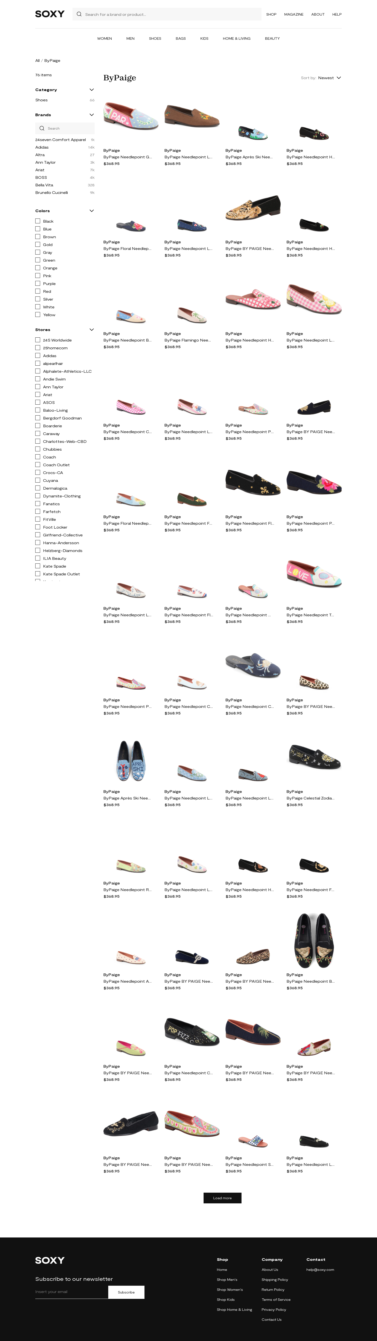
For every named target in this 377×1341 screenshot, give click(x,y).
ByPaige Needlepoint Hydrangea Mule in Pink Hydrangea (249, 340)
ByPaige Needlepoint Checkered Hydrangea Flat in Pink (127, 431)
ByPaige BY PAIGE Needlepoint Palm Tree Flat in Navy (249, 1072)
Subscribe (126, 1292)
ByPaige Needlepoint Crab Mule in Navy (249, 706)
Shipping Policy (275, 1279)
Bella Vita (44, 184)
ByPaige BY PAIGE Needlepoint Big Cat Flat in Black (249, 248)
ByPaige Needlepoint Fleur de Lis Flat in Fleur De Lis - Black (249, 523)
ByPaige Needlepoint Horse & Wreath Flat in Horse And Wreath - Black (249, 889)
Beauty (272, 38)
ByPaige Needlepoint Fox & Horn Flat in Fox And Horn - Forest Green (188, 523)
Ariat (40, 169)
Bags (181, 38)
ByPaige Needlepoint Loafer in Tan (127, 614)
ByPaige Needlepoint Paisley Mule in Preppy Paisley (249, 431)
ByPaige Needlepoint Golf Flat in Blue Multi (127, 156)
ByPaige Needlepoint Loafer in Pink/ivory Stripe (188, 431)
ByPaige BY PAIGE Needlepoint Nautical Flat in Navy (188, 981)
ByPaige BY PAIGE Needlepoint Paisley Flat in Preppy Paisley (188, 1164)
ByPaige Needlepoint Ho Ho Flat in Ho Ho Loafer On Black (311, 156)
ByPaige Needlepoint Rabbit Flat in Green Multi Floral (127, 889)
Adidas (42, 147)
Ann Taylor (45, 162)
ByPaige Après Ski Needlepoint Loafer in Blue (127, 798)
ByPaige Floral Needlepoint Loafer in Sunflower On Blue (127, 523)
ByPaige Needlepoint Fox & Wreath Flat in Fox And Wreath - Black (311, 889)
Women (104, 38)
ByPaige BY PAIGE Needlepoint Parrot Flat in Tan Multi (311, 1072)
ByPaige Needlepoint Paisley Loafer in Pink (127, 706)
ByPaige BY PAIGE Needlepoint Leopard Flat (311, 706)
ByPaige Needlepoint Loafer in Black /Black (311, 1164)
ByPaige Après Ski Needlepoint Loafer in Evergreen (249, 156)
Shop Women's (230, 1289)
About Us (270, 1269)
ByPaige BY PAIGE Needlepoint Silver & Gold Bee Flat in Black (127, 1164)
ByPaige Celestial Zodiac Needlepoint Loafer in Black (311, 798)
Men (130, 38)
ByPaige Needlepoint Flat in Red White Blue (188, 614)
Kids (204, 38)
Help (337, 14)
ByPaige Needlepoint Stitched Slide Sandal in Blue (249, 1164)
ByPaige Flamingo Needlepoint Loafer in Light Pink (188, 340)
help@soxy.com (320, 1269)
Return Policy (273, 1289)
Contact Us (272, 1319)
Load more (222, 1198)
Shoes (155, 38)
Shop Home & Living (234, 1309)
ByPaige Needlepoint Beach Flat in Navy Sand (127, 340)
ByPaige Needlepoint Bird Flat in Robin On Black (311, 981)
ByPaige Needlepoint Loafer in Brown (188, 156)
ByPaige (111, 150)
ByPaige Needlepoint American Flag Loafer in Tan (127, 981)
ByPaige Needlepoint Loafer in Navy (188, 248)
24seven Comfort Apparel (60, 139)
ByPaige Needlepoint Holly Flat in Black (311, 248)
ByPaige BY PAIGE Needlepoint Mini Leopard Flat (249, 981)
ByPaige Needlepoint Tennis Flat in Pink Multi (311, 614)
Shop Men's (227, 1279)
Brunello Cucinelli (51, 192)
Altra (40, 154)
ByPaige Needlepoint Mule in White (249, 614)
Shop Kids (226, 1299)
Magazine (294, 14)
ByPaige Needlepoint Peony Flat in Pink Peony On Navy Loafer (311, 523)
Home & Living (237, 38)
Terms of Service (276, 1299)
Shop (271, 14)
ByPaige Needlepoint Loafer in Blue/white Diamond (188, 798)
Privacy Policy (274, 1309)
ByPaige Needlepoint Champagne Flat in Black (188, 1072)
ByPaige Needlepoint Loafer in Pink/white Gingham (311, 340)
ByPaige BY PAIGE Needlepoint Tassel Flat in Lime (127, 1072)
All (37, 60)
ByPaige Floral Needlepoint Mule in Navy (127, 248)
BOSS (41, 177)
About (318, 14)
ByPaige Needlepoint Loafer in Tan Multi (188, 889)
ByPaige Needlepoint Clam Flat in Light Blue (188, 706)
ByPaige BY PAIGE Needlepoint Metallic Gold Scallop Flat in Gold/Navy (311, 431)
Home (222, 1269)
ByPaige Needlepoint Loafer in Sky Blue (249, 798)
